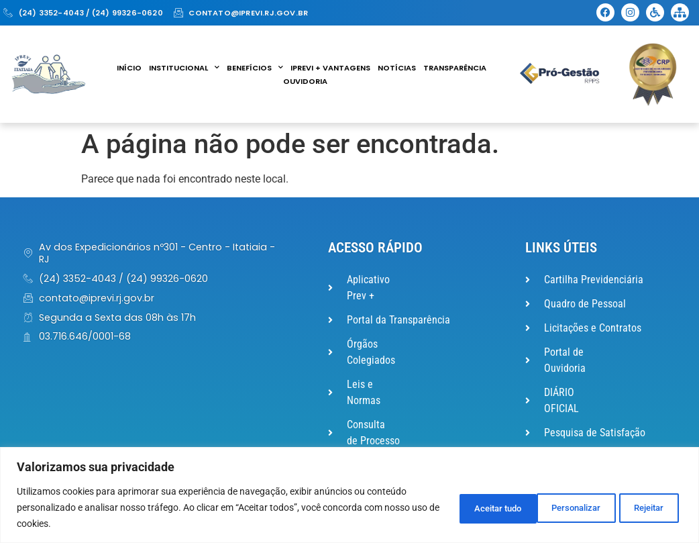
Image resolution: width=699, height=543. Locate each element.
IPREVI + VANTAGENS (330, 67)
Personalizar (460, 507)
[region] (349, 495)
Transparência (454, 67)
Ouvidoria (305, 81)
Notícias (397, 67)
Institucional (184, 68)
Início (129, 67)
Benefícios (255, 68)
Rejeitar (549, 507)
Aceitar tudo (636, 507)
